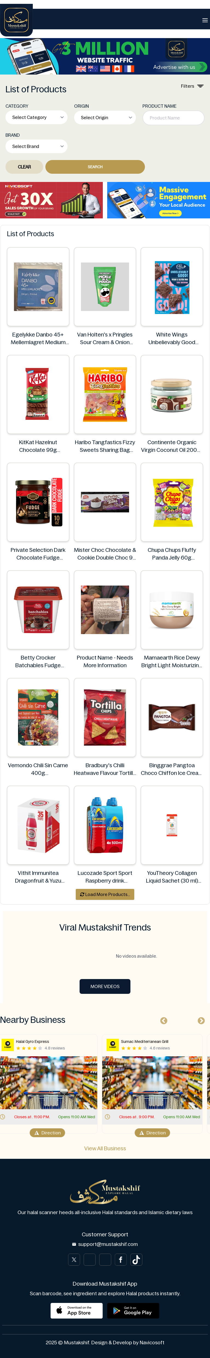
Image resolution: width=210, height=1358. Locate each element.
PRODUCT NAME (159, 106)
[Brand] (16, 20)
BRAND (12, 135)
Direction (52, 1133)
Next (200, 1019)
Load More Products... (105, 894)
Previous (162, 1019)
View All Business (105, 1148)
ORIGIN (81, 106)
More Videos (105, 986)
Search (95, 167)
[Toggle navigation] (205, 20)
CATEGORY (16, 106)
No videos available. (105, 956)
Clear (24, 166)
